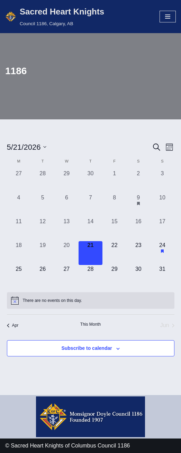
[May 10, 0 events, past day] (162, 205)
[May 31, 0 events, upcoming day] (162, 277)
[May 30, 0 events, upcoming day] (138, 277)
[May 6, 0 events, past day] (67, 205)
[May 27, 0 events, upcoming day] (67, 277)
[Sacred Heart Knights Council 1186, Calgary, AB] (54, 16)
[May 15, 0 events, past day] (114, 229)
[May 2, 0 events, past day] (138, 181)
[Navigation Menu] (168, 16)
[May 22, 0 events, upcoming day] (114, 253)
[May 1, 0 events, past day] (114, 181)
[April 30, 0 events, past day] (90, 181)
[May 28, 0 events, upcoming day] (90, 277)
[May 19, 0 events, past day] (43, 253)
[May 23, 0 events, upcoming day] (138, 253)
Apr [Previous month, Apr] (13, 325)
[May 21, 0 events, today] (90, 253)
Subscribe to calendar (86, 348)
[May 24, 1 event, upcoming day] (162, 253)
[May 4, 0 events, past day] (19, 205)
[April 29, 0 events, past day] (67, 181)
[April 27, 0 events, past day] (19, 181)
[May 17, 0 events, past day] (162, 229)
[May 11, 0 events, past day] (19, 229)
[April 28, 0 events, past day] (43, 181)
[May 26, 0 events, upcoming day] (43, 277)
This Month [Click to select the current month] (90, 324)
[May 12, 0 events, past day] (43, 229)
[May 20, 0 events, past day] (67, 253)
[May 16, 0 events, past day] (138, 229)
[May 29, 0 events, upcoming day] (114, 277)
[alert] (90, 300)
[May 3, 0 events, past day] (162, 181)
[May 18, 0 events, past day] (19, 253)
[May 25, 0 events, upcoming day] (19, 277)
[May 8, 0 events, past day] (114, 205)
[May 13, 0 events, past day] (67, 229)
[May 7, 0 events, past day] (90, 205)
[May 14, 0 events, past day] (90, 229)
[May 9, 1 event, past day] (138, 205)
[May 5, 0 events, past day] (43, 205)
